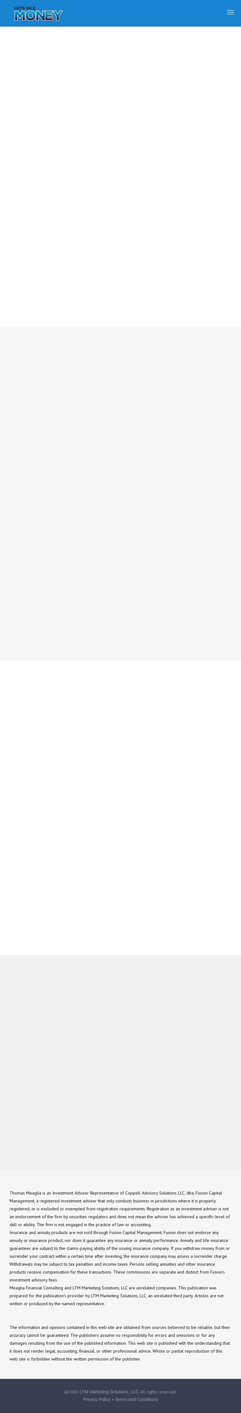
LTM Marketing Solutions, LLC (109, 1391)
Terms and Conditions (136, 1399)
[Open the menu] (230, 12)
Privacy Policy (97, 1399)
